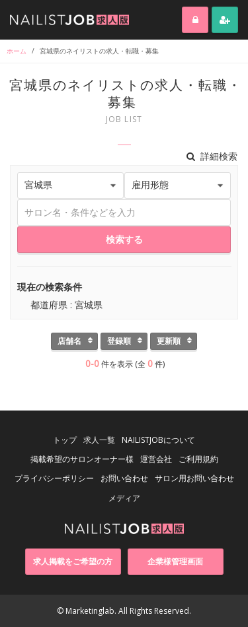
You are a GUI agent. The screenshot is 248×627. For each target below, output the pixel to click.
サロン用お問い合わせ (194, 478)
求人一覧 (99, 440)
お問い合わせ (124, 478)
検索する (124, 239)
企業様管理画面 (175, 561)
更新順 (169, 340)
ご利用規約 (198, 459)
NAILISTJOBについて (158, 440)
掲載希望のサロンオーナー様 (82, 459)
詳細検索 (211, 156)
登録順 (119, 340)
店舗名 (69, 340)
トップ (65, 440)
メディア (124, 498)
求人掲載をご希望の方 (72, 561)
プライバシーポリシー (54, 478)
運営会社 (156, 459)
